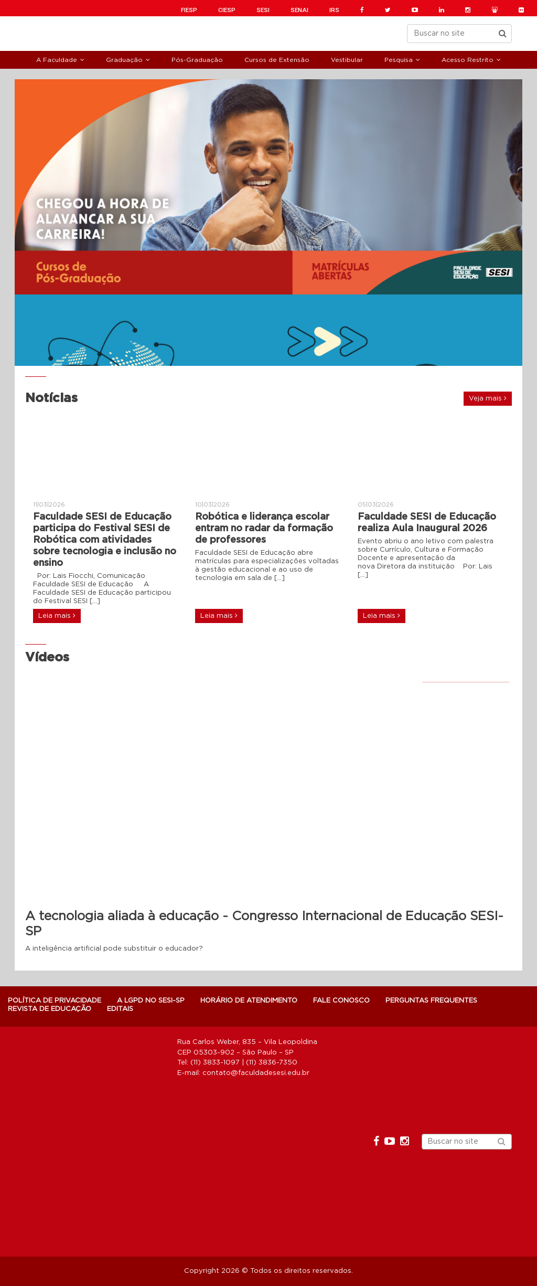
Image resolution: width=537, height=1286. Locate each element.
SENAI (299, 10)
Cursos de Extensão (276, 60)
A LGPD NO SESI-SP (151, 1000)
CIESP (226, 10)
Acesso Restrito (467, 60)
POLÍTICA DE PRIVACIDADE (54, 1000)
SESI (263, 10)
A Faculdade (56, 60)
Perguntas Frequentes (431, 1000)
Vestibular (347, 60)
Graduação (124, 60)
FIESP (189, 10)
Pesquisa (398, 60)
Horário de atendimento (248, 1000)
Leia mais (57, 615)
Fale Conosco (341, 1000)
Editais (120, 1009)
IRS (334, 10)
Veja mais (488, 398)
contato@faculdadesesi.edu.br (255, 1073)
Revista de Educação (49, 1009)
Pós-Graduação (197, 60)
